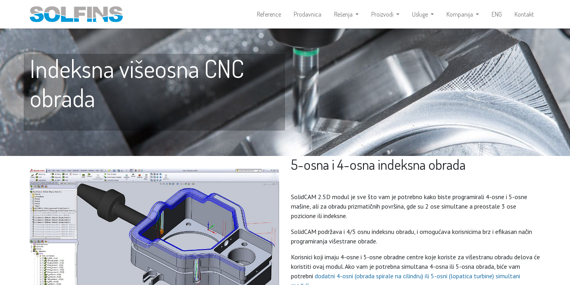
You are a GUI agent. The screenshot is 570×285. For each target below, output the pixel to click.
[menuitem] (269, 14)
